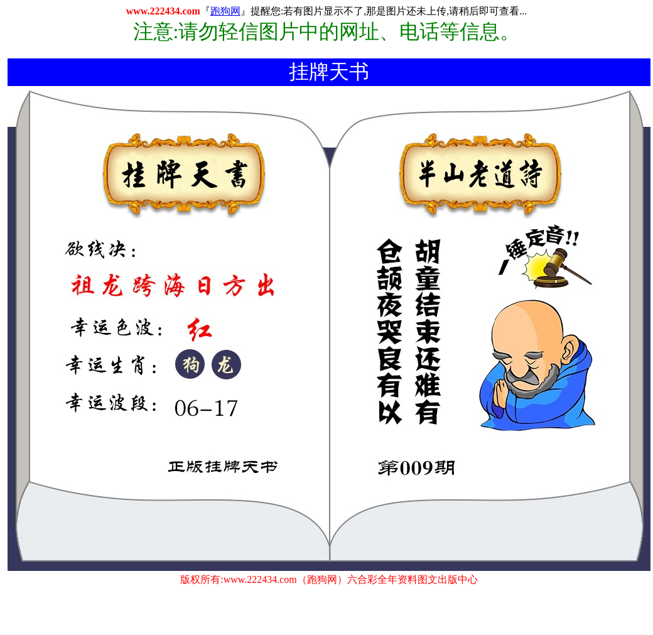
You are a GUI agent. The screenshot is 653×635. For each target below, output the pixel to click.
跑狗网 (225, 11)
